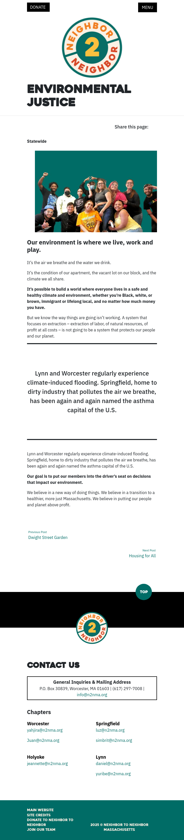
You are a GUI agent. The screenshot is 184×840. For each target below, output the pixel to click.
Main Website (40, 810)
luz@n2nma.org (110, 730)
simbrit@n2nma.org (114, 740)
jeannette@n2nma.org (47, 763)
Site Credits (39, 815)
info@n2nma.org (92, 694)
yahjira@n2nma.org (45, 730)
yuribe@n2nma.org (113, 773)
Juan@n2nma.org (43, 740)
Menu (147, 7)
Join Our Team (41, 830)
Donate (38, 7)
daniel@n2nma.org (113, 763)
